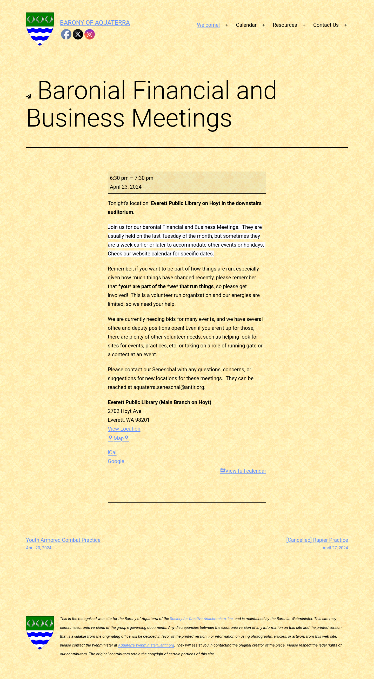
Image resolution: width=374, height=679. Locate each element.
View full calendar (245, 471)
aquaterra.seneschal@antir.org (168, 387)
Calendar (246, 25)
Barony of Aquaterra (95, 22)
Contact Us (326, 25)
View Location (124, 429)
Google (116, 461)
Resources (285, 25)
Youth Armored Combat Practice (63, 544)
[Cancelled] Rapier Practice (317, 544)
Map (118, 438)
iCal (112, 452)
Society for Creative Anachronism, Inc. (202, 618)
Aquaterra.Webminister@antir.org (146, 645)
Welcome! (208, 25)
